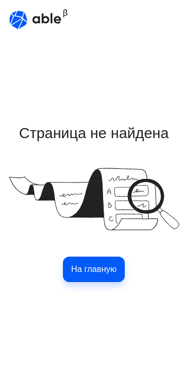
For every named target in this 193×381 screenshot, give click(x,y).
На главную (94, 269)
